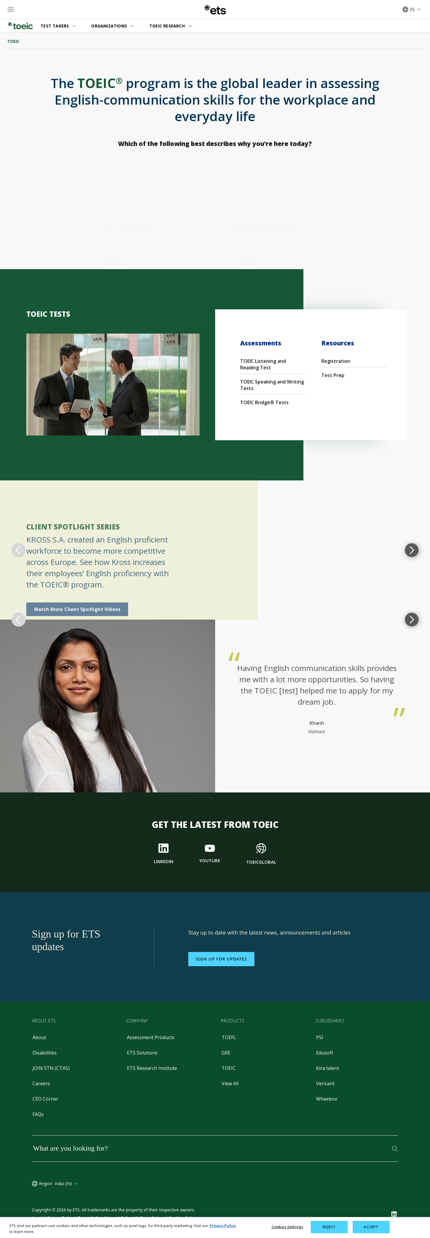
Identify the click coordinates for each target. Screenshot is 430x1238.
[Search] (394, 1148)
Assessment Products (150, 1037)
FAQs (38, 1114)
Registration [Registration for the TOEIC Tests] (335, 361)
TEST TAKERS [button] (54, 26)
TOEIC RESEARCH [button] (167, 26)
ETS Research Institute (152, 1068)
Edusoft (324, 1052)
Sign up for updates (221, 959)
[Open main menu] (10, 9)
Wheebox (326, 1099)
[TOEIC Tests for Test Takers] (114, 221)
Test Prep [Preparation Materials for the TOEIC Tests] (332, 375)
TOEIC (229, 1068)
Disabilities (44, 1052)
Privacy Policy (223, 1225)
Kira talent (327, 1068)
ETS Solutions (142, 1052)
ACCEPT (371, 1226)
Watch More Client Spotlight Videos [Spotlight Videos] (77, 609)
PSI (319, 1037)
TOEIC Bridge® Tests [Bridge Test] (264, 402)
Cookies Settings (287, 1226)
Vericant (325, 1083)
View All (230, 1083)
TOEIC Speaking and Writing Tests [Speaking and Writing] (272, 384)
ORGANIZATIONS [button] (109, 26)
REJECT (329, 1226)
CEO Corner (45, 1099)
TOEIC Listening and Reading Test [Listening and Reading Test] (263, 364)
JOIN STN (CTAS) (51, 1068)
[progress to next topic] (412, 550)
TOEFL (229, 1037)
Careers (41, 1083)
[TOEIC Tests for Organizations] (248, 221)
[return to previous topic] (19, 550)
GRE (226, 1052)
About (39, 1037)
